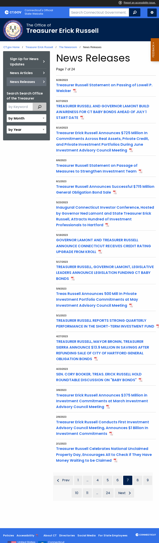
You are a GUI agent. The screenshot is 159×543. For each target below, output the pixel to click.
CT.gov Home (12, 47)
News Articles (21, 73)
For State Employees (112, 535)
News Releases (22, 81)
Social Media (86, 535)
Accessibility (25, 535)
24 (108, 493)
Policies (8, 535)
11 (87, 493)
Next (122, 493)
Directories (67, 535)
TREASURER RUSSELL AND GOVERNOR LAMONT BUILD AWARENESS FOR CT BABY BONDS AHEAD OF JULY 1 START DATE (102, 112)
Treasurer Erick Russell (39, 47)
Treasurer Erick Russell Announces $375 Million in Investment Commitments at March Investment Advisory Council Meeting (102, 401)
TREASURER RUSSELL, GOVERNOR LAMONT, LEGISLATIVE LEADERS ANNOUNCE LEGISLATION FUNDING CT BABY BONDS (105, 272)
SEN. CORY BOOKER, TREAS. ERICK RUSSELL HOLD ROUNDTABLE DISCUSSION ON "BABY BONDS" (99, 377)
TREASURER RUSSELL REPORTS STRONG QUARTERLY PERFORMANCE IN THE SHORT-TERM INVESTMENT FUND (105, 323)
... (87, 480)
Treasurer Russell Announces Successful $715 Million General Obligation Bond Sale (105, 189)
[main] (79, 273)
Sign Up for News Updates (24, 62)
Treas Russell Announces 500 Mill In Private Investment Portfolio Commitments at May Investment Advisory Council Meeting (97, 299)
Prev (66, 480)
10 (76, 493)
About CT (50, 535)
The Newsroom (68, 47)
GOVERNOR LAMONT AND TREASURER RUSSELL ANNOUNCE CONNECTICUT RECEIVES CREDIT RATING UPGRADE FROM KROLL (103, 246)
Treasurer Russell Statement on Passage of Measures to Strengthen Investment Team (96, 168)
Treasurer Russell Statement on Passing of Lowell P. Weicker (104, 88)
